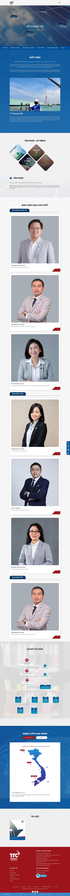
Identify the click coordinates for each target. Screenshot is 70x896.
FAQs (29, 886)
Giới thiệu (4, 47)
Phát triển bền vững (14, 878)
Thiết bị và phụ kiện (40, 872)
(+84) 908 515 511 (46, 856)
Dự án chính (36, 886)
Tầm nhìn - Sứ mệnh (15, 47)
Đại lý (41, 737)
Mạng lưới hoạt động (52, 47)
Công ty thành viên (29, 737)
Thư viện (23, 886)
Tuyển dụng (7, 894)
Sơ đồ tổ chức (40, 47)
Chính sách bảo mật (46, 886)
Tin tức (55, 886)
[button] (11, 92)
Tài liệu (63, 47)
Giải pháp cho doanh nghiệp (42, 870)
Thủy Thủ (46, 888)
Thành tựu (12, 876)
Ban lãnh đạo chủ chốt (28, 47)
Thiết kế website (39, 888)
